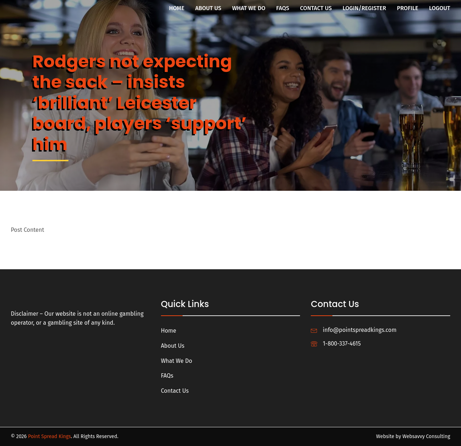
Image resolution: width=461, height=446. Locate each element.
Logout (439, 8)
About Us (208, 8)
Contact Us (316, 8)
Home (176, 8)
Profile (407, 8)
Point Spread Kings (49, 436)
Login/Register (364, 8)
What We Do (248, 8)
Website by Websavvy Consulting (413, 436)
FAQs (282, 8)
